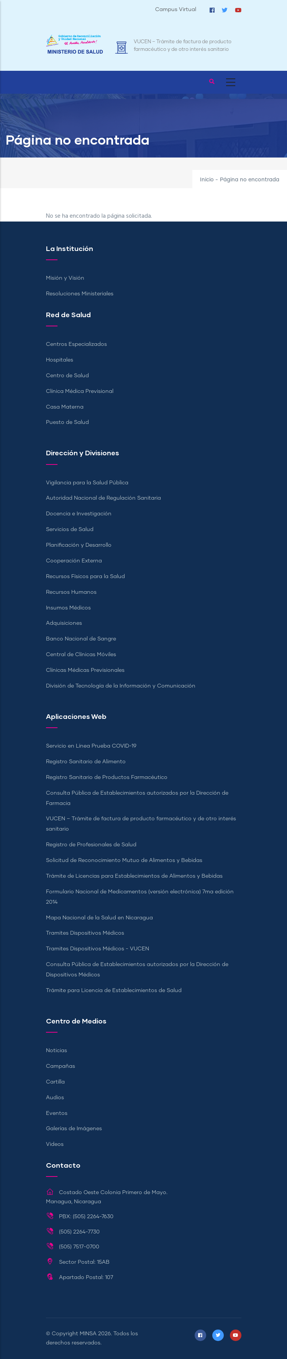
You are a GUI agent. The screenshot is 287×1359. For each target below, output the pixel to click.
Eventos (56, 1113)
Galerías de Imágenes (74, 1128)
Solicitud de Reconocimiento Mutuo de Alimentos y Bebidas (124, 860)
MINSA (88, 1333)
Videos (55, 1144)
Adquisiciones (64, 623)
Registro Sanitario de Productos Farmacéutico (106, 777)
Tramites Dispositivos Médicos (85, 933)
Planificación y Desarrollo (79, 545)
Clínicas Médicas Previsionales (85, 670)
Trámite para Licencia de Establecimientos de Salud (114, 990)
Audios (55, 1097)
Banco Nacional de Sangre (81, 639)
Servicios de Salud (69, 529)
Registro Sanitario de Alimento (86, 761)
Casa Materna (65, 407)
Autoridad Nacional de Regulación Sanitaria (103, 498)
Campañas (60, 1066)
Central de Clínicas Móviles (81, 654)
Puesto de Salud (67, 422)
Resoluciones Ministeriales (79, 294)
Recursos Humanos (71, 592)
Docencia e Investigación (79, 514)
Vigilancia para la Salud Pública (87, 483)
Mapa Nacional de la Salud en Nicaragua (99, 918)
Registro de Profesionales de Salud (91, 844)
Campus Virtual (175, 9)
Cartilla (55, 1082)
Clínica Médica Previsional (79, 391)
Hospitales (59, 360)
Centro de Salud (67, 375)
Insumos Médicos (68, 608)
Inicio (207, 180)
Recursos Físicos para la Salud (85, 576)
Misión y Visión (65, 278)
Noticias (56, 1050)
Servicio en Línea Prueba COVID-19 (91, 746)
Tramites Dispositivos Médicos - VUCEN (97, 949)
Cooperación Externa (74, 561)
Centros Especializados (76, 344)
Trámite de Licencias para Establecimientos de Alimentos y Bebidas (134, 876)
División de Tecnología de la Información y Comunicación (120, 686)
